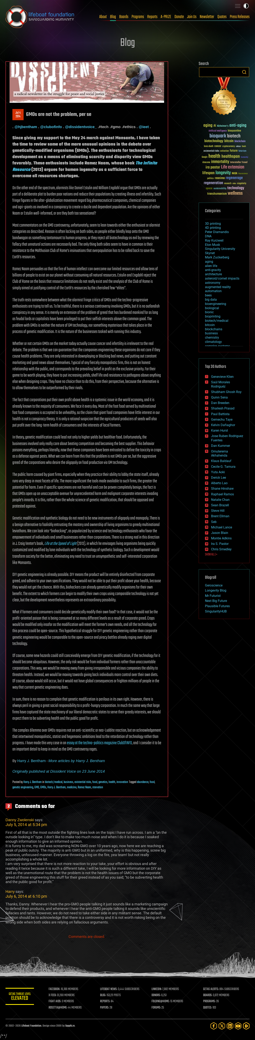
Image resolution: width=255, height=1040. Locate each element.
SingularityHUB (216, 611)
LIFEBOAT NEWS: (108, 989)
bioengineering (215, 304)
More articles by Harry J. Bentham (76, 761)
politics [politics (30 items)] (210, 178)
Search (244, 72)
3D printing (213, 224)
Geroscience (213, 585)
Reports (152, 16)
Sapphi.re (70, 1026)
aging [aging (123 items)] (207, 125)
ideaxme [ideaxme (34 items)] (206, 162)
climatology (213, 342)
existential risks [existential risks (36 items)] (211, 151)
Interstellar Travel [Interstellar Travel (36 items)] (238, 162)
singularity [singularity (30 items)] (241, 183)
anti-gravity (213, 270)
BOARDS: (207, 995)
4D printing (213, 228)
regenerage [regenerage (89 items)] (234, 178)
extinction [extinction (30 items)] (224, 151)
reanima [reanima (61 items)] (220, 178)
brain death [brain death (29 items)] (208, 146)
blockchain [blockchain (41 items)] (239, 141)
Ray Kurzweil (214, 240)
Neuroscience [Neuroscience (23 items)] (243, 174)
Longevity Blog (215, 590)
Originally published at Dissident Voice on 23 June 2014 (58, 771)
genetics (102, 782)
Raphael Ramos (222, 494)
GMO (36, 787)
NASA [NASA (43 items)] (234, 173)
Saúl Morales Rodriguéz (220, 384)
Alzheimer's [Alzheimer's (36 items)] (222, 126)
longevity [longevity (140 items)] (223, 173)
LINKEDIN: (157, 989)
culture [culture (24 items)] (238, 146)
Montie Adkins (221, 538)
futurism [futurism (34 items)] (242, 151)
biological (212, 308)
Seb (214, 522)
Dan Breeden (220, 403)
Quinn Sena (219, 397)
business (68, 782)
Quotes (222, 16)
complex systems (217, 346)
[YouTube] (238, 1025)
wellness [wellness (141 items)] (235, 193)
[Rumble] (246, 1025)
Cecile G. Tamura (223, 467)
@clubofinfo (51, 127)
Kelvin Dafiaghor (223, 425)
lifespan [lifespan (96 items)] (208, 173)
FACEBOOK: (54, 989)
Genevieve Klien (222, 377)
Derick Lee (218, 478)
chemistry (212, 337)
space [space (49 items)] (209, 188)
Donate (179, 16)
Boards (123, 16)
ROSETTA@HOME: (58, 1007)
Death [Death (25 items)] (244, 146)
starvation (97, 787)
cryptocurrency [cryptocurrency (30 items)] (228, 146)
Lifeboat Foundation (31, 1026)
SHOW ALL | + (211, 554)
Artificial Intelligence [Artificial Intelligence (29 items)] (218, 131)
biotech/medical (53, 782)
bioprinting (212, 316)
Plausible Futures (217, 606)
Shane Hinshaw (222, 488)
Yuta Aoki (218, 472)
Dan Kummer (220, 446)
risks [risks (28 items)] (234, 183)
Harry (10, 891)
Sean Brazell (220, 505)
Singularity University (220, 249)
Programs (138, 16)
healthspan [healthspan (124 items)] (230, 156)
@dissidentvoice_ (81, 127)
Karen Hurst (219, 430)
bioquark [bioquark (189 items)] (217, 136)
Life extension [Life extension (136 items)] (232, 167)
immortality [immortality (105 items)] (220, 161)
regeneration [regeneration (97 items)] (213, 183)
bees (208, 295)
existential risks (82, 782)
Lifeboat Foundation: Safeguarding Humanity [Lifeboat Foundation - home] (40, 17)
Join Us (191, 16)
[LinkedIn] (230, 1025)
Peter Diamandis (217, 232)
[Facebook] (213, 1025)
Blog (113, 16)
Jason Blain (219, 533)
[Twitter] (222, 1025)
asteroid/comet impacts (222, 278)
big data (211, 299)
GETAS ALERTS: (211, 989)
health (112, 782)
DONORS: (156, 995)
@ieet (144, 127)
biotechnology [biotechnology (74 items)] (213, 141)
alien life (211, 266)
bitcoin (210, 325)
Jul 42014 (18, 114)
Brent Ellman (220, 516)
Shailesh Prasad (222, 408)
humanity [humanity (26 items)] (244, 157)
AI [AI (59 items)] (215, 126)
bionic (209, 312)
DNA (208, 236)
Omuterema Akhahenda (219, 453)
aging (209, 262)
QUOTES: (207, 1007)
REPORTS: (105, 1001)
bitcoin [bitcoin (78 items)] (228, 141)
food (94, 782)
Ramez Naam (84, 787)
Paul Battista (220, 414)
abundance (142, 782)
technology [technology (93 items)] (235, 188)
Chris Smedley (221, 549)
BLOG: (103, 995)
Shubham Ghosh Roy (226, 392)
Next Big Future (216, 601)
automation (213, 291)
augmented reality (218, 287)
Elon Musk (212, 245)
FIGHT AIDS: (55, 1001)
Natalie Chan (220, 500)
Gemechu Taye (221, 419)
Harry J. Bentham (31, 761)
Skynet (210, 253)
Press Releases (240, 16)
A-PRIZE (166, 16)
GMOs (43, 787)
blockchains (213, 329)
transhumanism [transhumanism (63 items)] (217, 194)
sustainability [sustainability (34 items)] (220, 188)
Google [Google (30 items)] (204, 157)
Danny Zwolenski (19, 820)
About (103, 16)
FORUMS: (156, 1007)
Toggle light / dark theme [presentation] (246, 6)
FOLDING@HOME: (161, 1001)
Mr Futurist (213, 596)
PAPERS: (104, 1007)
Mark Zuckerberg (217, 257)
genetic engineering (22, 787)
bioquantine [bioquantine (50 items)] (234, 130)
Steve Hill (217, 511)
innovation (122, 782)
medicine (71, 787)
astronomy (212, 283)
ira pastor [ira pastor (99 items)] (213, 167)
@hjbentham (25, 127)
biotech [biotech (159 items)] (234, 136)
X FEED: (52, 995)
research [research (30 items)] (227, 183)
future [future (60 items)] (234, 151)
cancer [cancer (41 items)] (217, 146)
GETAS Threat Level (20, 997)
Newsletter (207, 16)
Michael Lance (221, 527)
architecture (213, 274)
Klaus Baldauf (221, 461)
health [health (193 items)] (214, 156)
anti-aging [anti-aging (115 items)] (237, 125)
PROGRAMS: (209, 1001)
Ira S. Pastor (220, 544)
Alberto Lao (219, 483)
